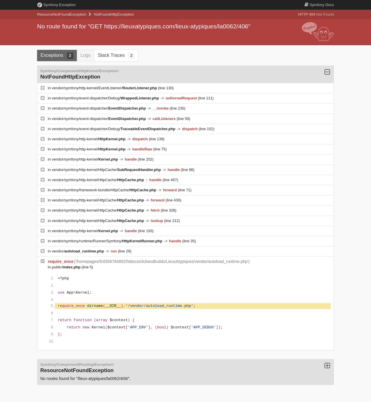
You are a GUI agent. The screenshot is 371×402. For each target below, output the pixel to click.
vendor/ (78, 251)
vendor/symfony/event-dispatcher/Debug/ (106, 98)
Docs (319, 5)
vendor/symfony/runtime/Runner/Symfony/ (107, 241)
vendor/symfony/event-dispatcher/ (99, 108)
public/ (67, 267)
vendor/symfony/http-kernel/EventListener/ (105, 88)
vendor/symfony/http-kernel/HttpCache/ (107, 170)
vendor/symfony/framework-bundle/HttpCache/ (104, 190)
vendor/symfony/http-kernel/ (89, 139)
